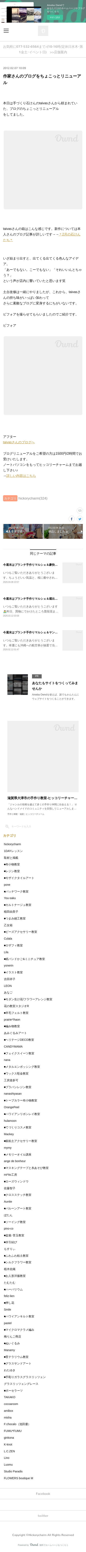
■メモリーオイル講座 (17, 1154)
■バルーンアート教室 (17, 1208)
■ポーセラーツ (13, 1390)
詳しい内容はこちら (21, 476)
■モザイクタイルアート (19, 878)
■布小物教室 (12, 864)
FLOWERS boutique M (18, 1478)
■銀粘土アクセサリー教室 (20, 1141)
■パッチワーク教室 (16, 891)
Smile (7, 1309)
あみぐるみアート (15, 1033)
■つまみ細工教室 (15, 918)
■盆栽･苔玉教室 (14, 1235)
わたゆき (9, 1370)
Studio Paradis (13, 1471)
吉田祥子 (9, 979)
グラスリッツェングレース (21, 1383)
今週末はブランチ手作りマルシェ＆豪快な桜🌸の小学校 (39, 564)
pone (7, 884)
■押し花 (9, 1302)
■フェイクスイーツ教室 (19, 1053)
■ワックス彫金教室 (16, 1073)
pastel (7, 1323)
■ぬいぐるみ (12, 1343)
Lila (6, 952)
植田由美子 (11, 911)
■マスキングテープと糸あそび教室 (26, 1168)
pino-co (8, 1228)
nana (7, 1060)
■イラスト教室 (13, 972)
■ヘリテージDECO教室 (19, 1039)
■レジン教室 (12, 871)
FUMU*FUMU (13, 1431)
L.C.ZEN (9, 1451)
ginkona (9, 1437)
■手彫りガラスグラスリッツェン (25, 1377)
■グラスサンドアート (17, 1363)
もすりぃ (9, 1249)
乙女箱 (8, 925)
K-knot (8, 1444)
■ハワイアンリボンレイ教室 (22, 1114)
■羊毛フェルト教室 (16, 1012)
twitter (43, 1516)
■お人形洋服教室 (15, 1275)
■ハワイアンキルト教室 (19, 1316)
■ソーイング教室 (15, 1222)
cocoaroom (11, 1404)
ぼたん (8, 1215)
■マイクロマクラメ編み (19, 1329)
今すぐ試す (55, 17)
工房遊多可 (11, 1080)
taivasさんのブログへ (19, 442)
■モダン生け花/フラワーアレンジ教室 (28, 999)
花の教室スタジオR (16, 1006)
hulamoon (10, 1120)
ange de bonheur (15, 1161)
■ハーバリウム (13, 1289)
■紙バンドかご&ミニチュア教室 (24, 959)
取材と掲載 (11, 857)
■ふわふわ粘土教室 (16, 1255)
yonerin (8, 965)
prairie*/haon (12, 1019)
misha (7, 1417)
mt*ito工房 (10, 1174)
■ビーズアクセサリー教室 (20, 931)
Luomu (8, 1464)
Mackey (9, 1134)
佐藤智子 (9, 1188)
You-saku (10, 898)
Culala (8, 938)
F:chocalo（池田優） (17, 1424)
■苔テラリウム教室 (16, 1356)
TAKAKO (9, 1397)
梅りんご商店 (12, 1336)
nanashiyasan (13, 1093)
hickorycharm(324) (32, 498)
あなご (8, 992)
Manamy (9, 1350)
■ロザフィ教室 (13, 945)
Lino (6, 1457)
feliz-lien (9, 1296)
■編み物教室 (12, 1026)
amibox (8, 1410)
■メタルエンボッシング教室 (22, 1066)
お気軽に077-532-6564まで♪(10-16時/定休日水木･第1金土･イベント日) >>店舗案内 (43, 49)
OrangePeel (11, 1107)
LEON (8, 986)
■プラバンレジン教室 (17, 1087)
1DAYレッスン (13, 851)
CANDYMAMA (13, 1046)
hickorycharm (12, 844)
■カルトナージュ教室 (17, 904)
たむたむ (9, 1282)
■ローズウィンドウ (16, 1181)
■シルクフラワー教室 (17, 1262)
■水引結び (10, 1242)
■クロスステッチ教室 (17, 1194)
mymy (7, 1147)
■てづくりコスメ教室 (17, 1127)
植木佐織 (9, 1269)
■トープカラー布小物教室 (20, 1100)
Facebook (43, 1494)
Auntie (8, 1201)
